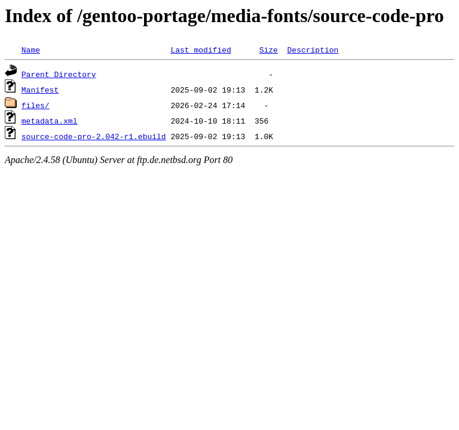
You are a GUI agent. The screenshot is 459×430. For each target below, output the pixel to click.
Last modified (200, 49)
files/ (36, 105)
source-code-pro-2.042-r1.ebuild (94, 136)
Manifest (40, 89)
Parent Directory (59, 74)
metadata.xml (50, 120)
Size (268, 49)
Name (31, 49)
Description (312, 49)
